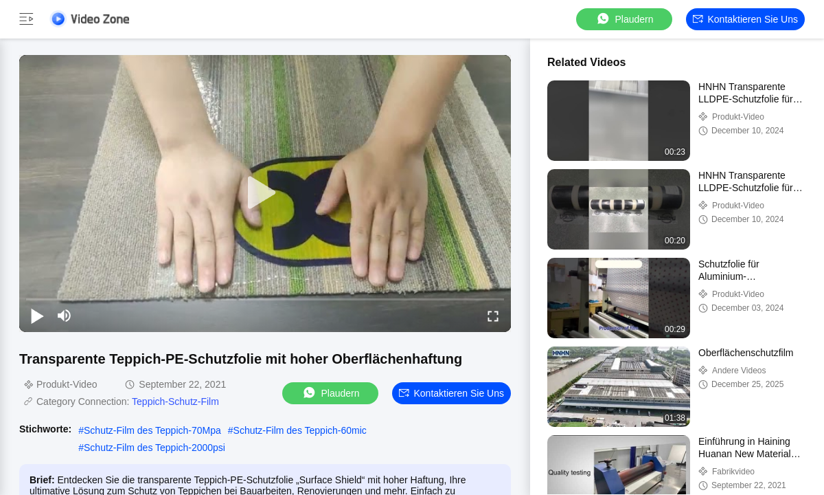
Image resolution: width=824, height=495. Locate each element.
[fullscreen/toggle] (493, 315)
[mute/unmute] (64, 315)
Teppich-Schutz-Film (175, 401)
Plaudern (624, 19)
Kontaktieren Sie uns (745, 19)
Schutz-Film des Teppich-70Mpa (152, 430)
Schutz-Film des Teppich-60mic (300, 430)
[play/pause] (37, 315)
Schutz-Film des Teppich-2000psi (154, 447)
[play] (265, 193)
